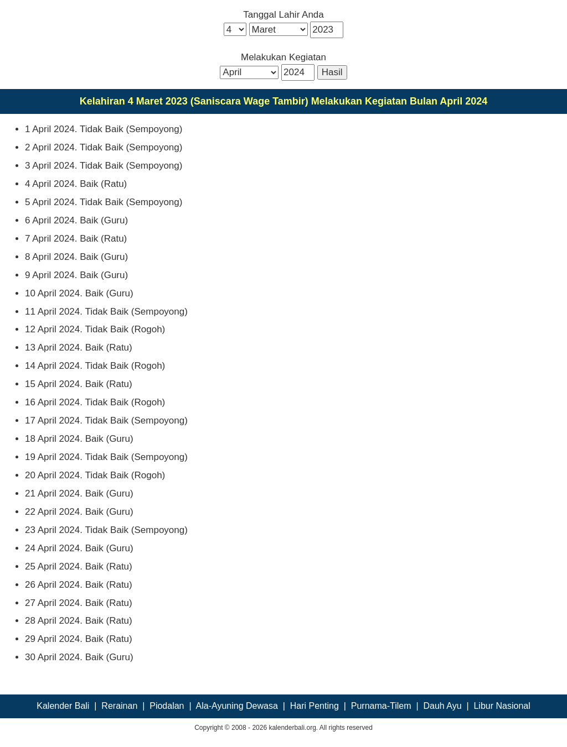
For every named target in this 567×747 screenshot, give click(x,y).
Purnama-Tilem (381, 706)
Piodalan (167, 706)
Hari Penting (314, 706)
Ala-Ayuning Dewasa (237, 706)
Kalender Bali (63, 706)
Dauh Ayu (442, 706)
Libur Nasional (501, 706)
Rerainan (119, 706)
